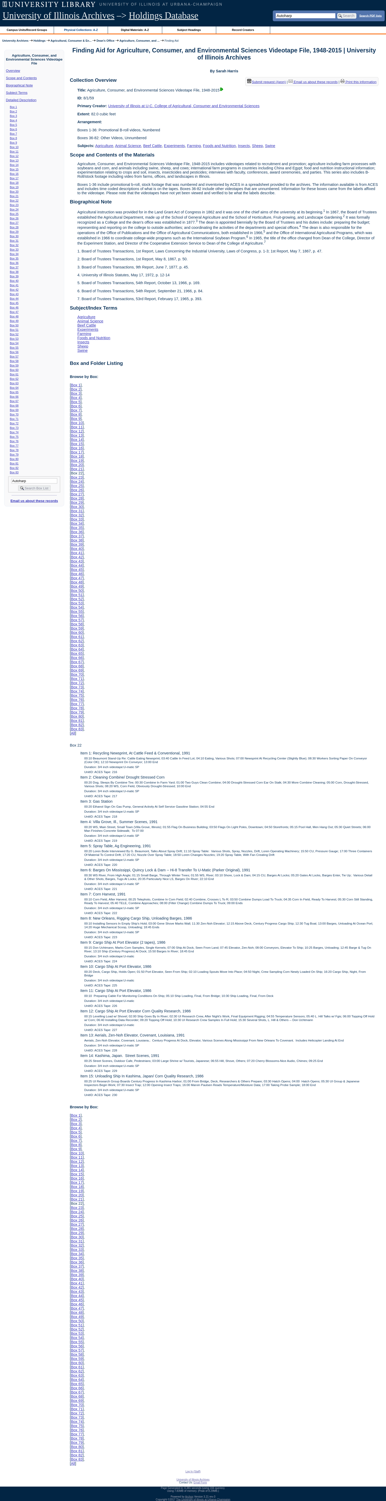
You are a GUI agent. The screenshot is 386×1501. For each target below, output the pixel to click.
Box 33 (14, 249)
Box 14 (14, 164)
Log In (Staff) (193, 1471)
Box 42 (14, 289)
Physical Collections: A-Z (81, 29)
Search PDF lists (370, 15)
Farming (194, 146)
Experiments (174, 146)
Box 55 (14, 347)
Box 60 (14, 369)
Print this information (358, 82)
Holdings (40, 40)
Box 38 (14, 271)
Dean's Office (105, 40)
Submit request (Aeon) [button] (266, 82)
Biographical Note (19, 85)
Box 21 (14, 196)
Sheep (257, 146)
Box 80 (14, 459)
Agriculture (104, 146)
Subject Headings (189, 29)
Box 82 (14, 467)
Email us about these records (34, 501)
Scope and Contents (21, 78)
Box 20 (14, 191)
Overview (13, 71)
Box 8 (13, 138)
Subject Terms (17, 93)
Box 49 (14, 320)
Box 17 (14, 178)
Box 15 (14, 169)
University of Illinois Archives (59, 15)
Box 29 (14, 231)
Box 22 (14, 200)
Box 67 (14, 401)
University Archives (15, 40)
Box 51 (14, 329)
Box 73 (14, 427)
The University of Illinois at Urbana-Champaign (203, 1499)
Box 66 (14, 396)
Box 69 (14, 410)
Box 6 (13, 129)
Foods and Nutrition (219, 146)
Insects (244, 146)
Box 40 (14, 280)
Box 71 (14, 418)
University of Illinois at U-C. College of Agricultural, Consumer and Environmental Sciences (183, 106)
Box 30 (14, 236)
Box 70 (14, 414)
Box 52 (14, 334)
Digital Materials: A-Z (135, 29)
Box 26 (14, 218)
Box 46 (14, 307)
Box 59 (14, 365)
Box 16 (14, 173)
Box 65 (14, 392)
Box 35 (14, 258)
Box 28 (14, 227)
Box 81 (14, 463)
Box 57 (14, 356)
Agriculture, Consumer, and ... (139, 40)
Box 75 (14, 436)
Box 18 (14, 182)
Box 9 (13, 142)
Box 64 (14, 387)
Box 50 (14, 325)
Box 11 (14, 151)
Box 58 (14, 361)
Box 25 (14, 213)
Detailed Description (21, 100)
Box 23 (14, 205)
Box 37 (14, 267)
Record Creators (243, 29)
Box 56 (14, 352)
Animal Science (128, 146)
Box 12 (14, 156)
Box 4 (13, 120)
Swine (270, 146)
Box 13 (14, 160)
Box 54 (14, 343)
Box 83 (14, 472)
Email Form (200, 1482)
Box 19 (14, 187)
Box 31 (14, 240)
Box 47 (14, 312)
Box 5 (13, 124)
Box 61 (14, 374)
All (73, 733)
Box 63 (14, 383)
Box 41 (14, 285)
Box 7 (13, 133)
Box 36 (14, 262)
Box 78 (14, 450)
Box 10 (14, 147)
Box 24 (14, 209)
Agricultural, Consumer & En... (71, 40)
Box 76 (14, 441)
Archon (189, 1496)
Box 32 (14, 245)
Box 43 (14, 294)
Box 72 (14, 423)
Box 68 (14, 405)
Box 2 (13, 111)
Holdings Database (163, 15)
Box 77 (14, 445)
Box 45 (14, 303)
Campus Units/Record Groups (27, 29)
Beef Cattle (152, 146)
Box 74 (14, 432)
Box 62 (14, 378)
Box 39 (14, 276)
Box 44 (14, 298)
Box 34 (14, 254)
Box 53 (14, 338)
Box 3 (13, 115)
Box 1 (13, 107)
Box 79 (14, 454)
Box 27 (14, 222)
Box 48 (14, 316)
